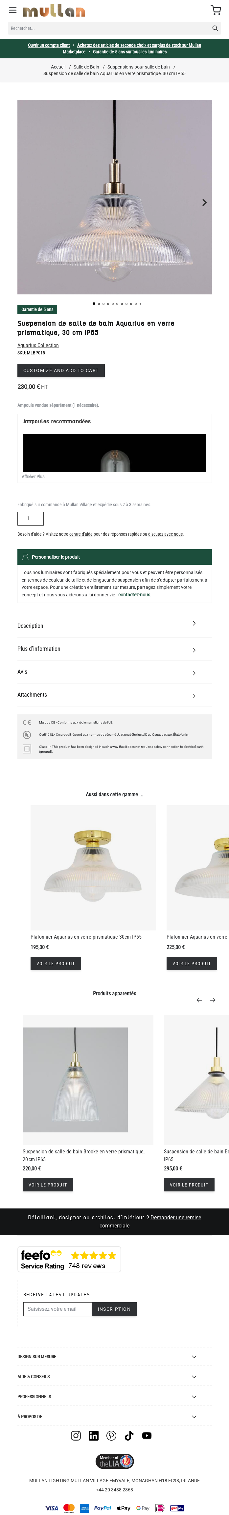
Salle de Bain (86, 67)
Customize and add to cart (61, 370)
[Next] (214, 1000)
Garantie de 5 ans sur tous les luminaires (130, 51)
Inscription (114, 1309)
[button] (94, 303)
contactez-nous (134, 594)
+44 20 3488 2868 (114, 1489)
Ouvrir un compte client (49, 45)
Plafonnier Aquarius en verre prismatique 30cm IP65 (86, 937)
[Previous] (201, 1000)
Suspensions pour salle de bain (138, 67)
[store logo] (54, 10)
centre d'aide (81, 534)
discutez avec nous (165, 534)
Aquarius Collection (38, 345)
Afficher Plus (33, 476)
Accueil (58, 67)
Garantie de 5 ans (37, 309)
